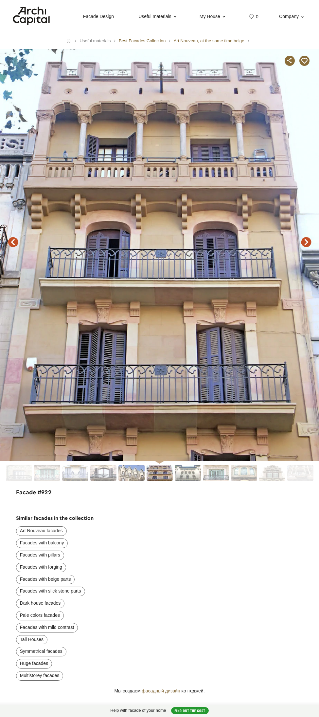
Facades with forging (41, 567)
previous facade (13, 242)
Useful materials (154, 16)
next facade (306, 242)
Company (289, 16)
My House (210, 16)
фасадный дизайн (161, 690)
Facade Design (98, 16)
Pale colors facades (40, 615)
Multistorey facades (40, 675)
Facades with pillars (40, 554)
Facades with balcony (42, 542)
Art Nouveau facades (41, 530)
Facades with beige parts (45, 579)
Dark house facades (40, 603)
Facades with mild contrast (47, 627)
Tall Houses (32, 639)
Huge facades (34, 663)
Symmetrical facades (41, 651)
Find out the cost (189, 710)
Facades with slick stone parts (50, 591)
